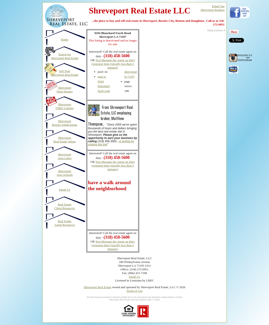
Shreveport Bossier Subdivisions (64, 122)
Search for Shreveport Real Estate (64, 56)
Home (64, 39)
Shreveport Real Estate (97, 287)
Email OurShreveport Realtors (212, 8)
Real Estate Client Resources (64, 206)
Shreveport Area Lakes (65, 156)
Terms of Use (134, 291)
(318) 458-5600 (117, 157)
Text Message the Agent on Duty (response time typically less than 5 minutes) (113, 63)
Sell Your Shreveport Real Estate (64, 72)
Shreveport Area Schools (64, 173)
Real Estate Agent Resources (64, 223)
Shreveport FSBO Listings (65, 106)
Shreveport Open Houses (64, 89)
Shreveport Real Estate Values (64, 139)
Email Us (64, 189)
